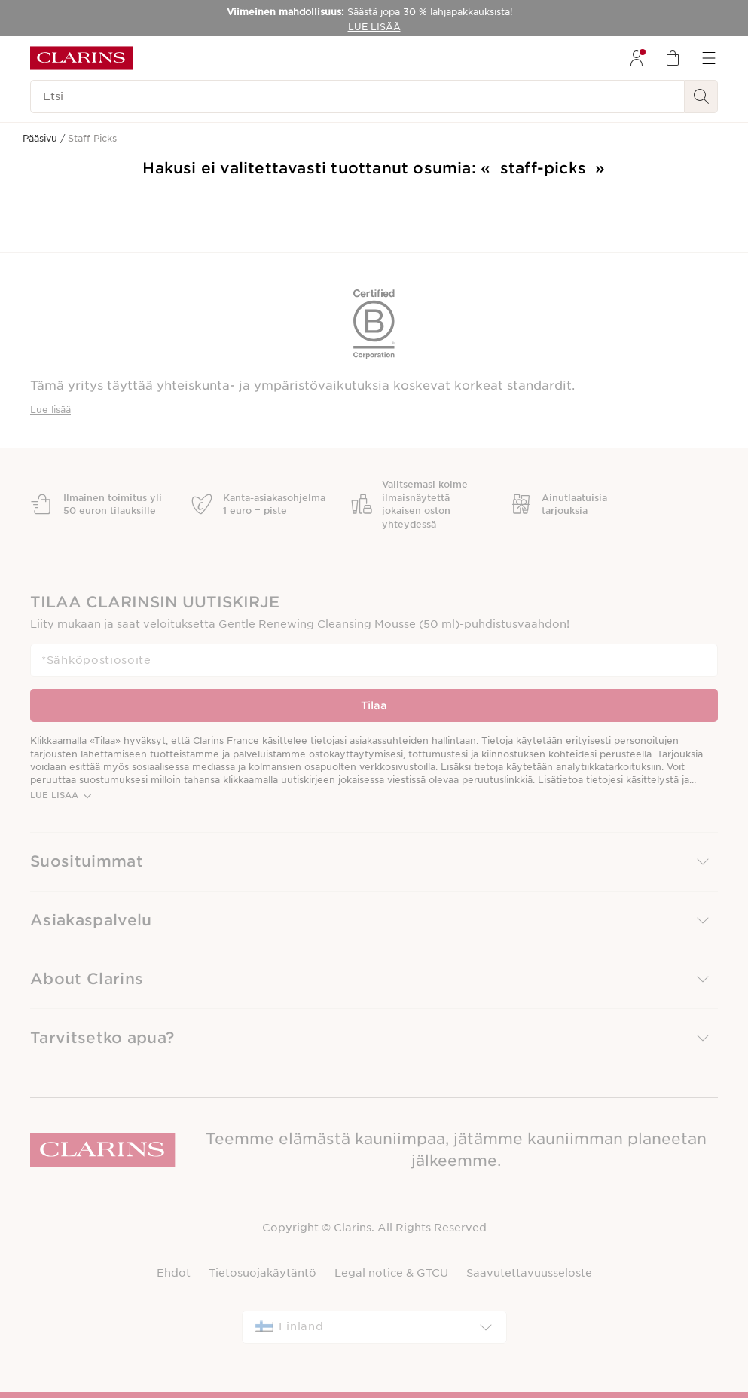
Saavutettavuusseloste (529, 1273)
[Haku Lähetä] (701, 96)
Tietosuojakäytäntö (262, 1273)
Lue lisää (50, 409)
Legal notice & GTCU (391, 1273)
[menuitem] (636, 58)
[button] (374, 862)
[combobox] (374, 1327)
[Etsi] (357, 96)
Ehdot (174, 1273)
